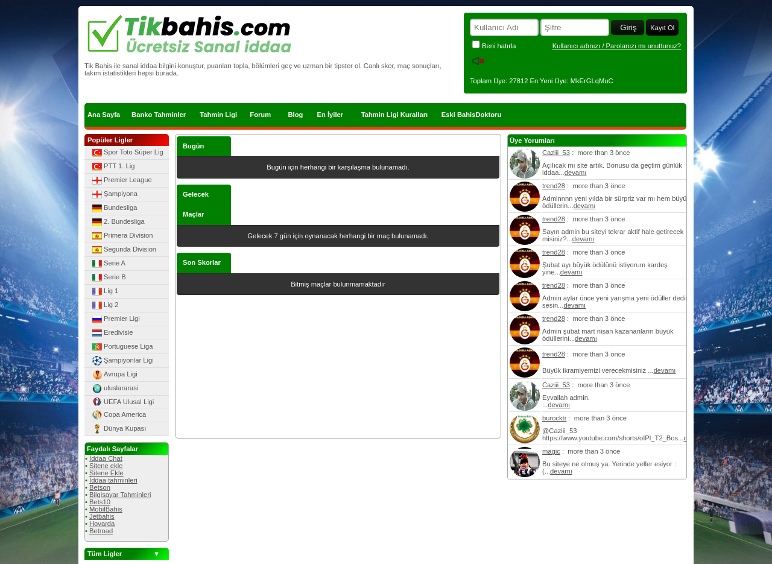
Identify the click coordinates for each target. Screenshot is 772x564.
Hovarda (102, 523)
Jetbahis (102, 516)
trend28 (553, 185)
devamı (576, 172)
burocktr (554, 418)
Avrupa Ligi (114, 374)
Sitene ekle (105, 465)
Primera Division (121, 235)
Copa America (118, 415)
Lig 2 (104, 305)
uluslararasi (114, 388)
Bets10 (99, 501)
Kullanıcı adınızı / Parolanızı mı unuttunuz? (616, 45)
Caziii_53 (556, 152)
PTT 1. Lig (112, 166)
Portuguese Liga (121, 346)
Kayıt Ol (662, 27)
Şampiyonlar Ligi (122, 360)
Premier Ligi (115, 319)
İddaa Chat (105, 458)
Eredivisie (111, 333)
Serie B (108, 277)
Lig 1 (104, 291)
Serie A (107, 263)
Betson (99, 487)
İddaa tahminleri (113, 480)
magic (551, 451)
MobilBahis (105, 509)
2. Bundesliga (117, 222)
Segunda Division (123, 249)
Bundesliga (113, 208)
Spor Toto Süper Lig (126, 152)
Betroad (101, 530)
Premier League (121, 180)
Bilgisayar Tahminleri (120, 494)
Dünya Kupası (118, 429)
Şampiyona (114, 194)
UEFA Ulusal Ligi (122, 402)
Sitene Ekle (106, 473)
